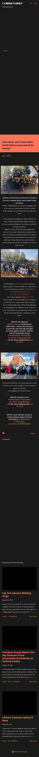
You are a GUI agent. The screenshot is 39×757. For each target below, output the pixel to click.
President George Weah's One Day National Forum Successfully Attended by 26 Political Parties (18, 657)
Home (5, 51)
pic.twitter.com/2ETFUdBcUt (19, 294)
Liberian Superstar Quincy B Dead (17, 719)
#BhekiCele (19, 284)
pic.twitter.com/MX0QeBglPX (19, 424)
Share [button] (32, 433)
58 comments (13, 741)
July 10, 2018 (29, 297)
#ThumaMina (14, 292)
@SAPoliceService (23, 292)
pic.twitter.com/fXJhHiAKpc (19, 402)
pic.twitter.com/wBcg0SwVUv (19, 338)
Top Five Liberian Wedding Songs (16, 595)
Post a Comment (14, 682)
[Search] (31, 3)
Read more (33, 616)
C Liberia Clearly (12, 3)
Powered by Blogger (19, 752)
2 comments (12, 616)
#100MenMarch (29, 289)
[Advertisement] (19, 28)
